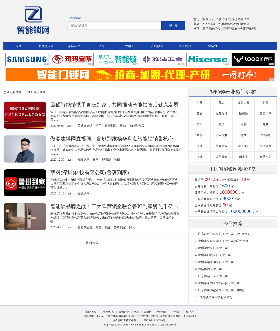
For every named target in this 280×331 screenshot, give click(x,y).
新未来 (243, 156)
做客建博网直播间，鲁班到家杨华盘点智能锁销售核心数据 (117, 138)
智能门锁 (265, 113)
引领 (200, 102)
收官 (265, 102)
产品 (102, 46)
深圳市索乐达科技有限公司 (216, 262)
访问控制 (222, 135)
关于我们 (185, 46)
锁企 (108, 227)
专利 (265, 124)
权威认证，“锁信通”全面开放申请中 (226, 19)
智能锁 (106, 159)
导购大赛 (243, 102)
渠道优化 (243, 146)
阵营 (99, 227)
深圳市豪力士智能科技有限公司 (219, 283)
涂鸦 (243, 124)
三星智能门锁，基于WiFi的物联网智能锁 (229, 28)
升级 (222, 102)
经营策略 (222, 156)
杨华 (96, 159)
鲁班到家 (39, 92)
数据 (117, 159)
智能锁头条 (46, 46)
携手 (99, 125)
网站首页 (91, 311)
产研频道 (157, 46)
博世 (243, 135)
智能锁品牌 (84, 227)
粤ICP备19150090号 (154, 320)
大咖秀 (129, 46)
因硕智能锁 (84, 125)
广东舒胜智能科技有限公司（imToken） (224, 234)
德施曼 (243, 113)
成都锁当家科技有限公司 (216, 297)
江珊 (200, 156)
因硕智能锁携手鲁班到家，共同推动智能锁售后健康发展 (114, 105)
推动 (123, 125)
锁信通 (212, 46)
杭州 (200, 124)
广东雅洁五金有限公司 (213, 276)
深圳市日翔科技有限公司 (214, 255)
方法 (222, 124)
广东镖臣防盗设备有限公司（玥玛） (222, 290)
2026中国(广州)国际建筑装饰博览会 (225, 24)
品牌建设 (222, 146)
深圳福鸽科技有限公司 (213, 248)
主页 (27, 92)
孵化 (132, 227)
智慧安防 (265, 156)
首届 (200, 113)
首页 (18, 46)
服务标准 (222, 113)
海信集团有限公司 (210, 269)
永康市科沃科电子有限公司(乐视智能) (223, 241)
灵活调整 (265, 146)
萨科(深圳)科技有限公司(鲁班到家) (89, 172)
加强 (200, 146)
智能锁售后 (136, 125)
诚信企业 (74, 46)
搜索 (174, 25)
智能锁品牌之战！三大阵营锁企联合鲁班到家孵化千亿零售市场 (122, 206)
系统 (200, 135)
